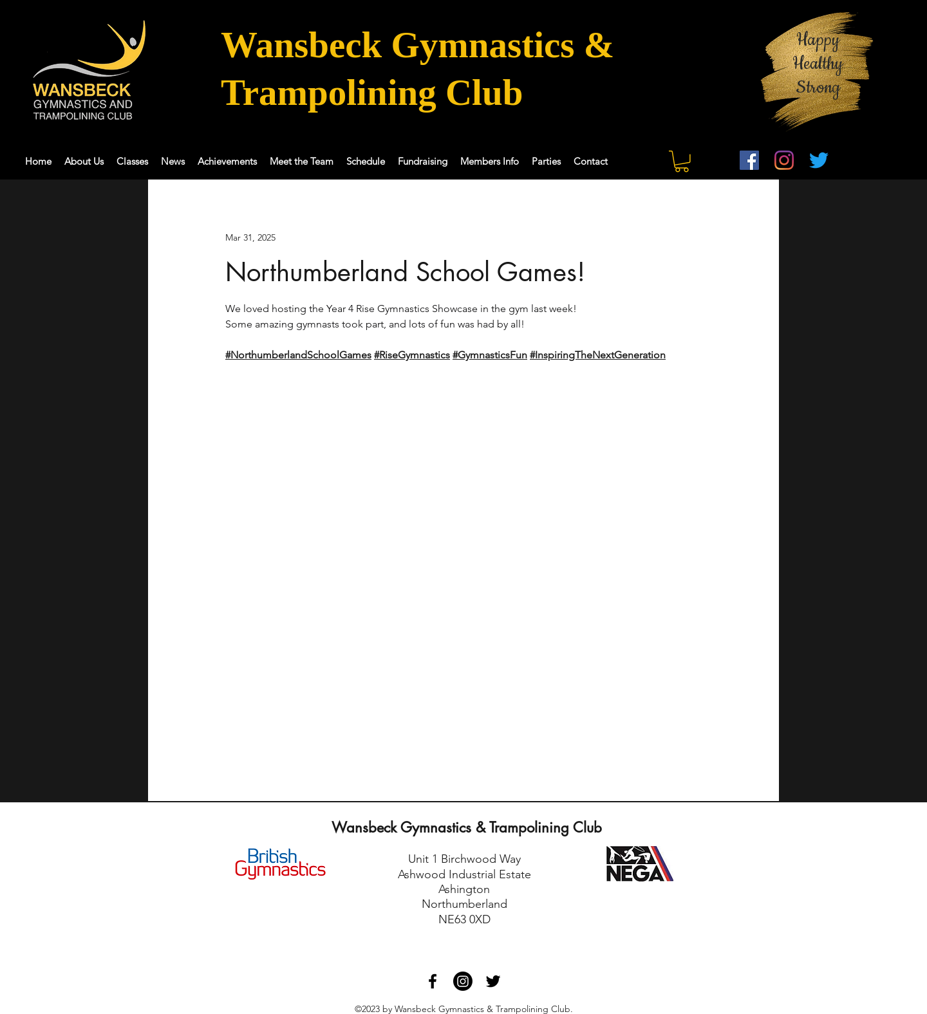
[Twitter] (819, 160)
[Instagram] (784, 160)
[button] (682, 161)
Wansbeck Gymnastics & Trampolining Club (467, 827)
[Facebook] (749, 160)
